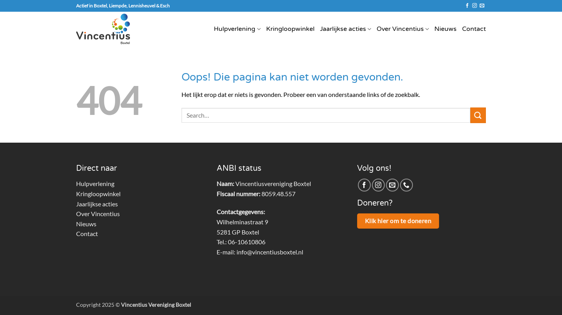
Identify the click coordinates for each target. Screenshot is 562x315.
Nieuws (445, 29)
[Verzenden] (478, 115)
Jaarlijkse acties (345, 29)
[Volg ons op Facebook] (467, 6)
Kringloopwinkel (290, 29)
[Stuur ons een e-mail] (482, 6)
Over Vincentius (403, 29)
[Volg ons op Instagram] (474, 6)
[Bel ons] (406, 185)
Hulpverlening (237, 29)
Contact (474, 29)
